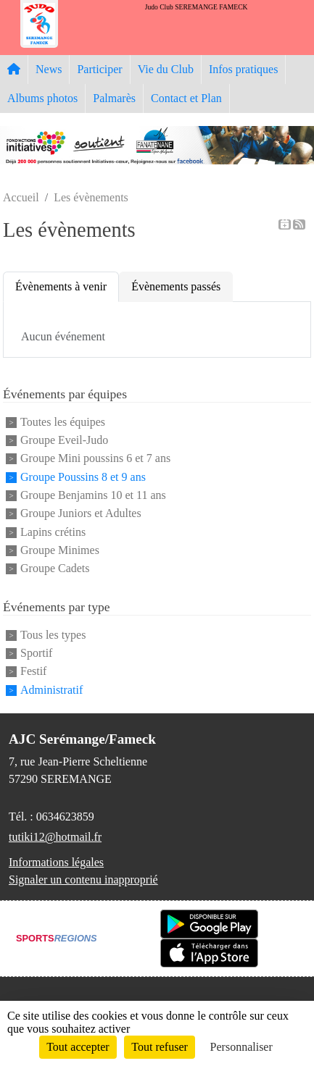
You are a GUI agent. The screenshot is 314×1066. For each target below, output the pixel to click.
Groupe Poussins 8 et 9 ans (83, 477)
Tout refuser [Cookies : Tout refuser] (159, 1047)
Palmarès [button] (114, 98)
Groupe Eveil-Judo (64, 440)
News (49, 69)
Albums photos (42, 98)
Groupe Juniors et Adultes (80, 514)
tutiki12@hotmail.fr (55, 837)
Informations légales (56, 862)
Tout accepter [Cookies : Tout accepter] (77, 1047)
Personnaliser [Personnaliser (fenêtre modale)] (241, 1047)
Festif (33, 672)
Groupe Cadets (55, 569)
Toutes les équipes (62, 422)
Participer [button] (99, 69)
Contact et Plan (186, 98)
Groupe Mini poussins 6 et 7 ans (95, 459)
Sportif (36, 653)
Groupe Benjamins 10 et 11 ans (93, 495)
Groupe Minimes (59, 550)
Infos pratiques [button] (243, 69)
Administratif (51, 690)
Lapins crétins (53, 532)
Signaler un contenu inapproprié (83, 879)
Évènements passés (175, 286)
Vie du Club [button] (166, 69)
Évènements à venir (61, 286)
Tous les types (53, 635)
